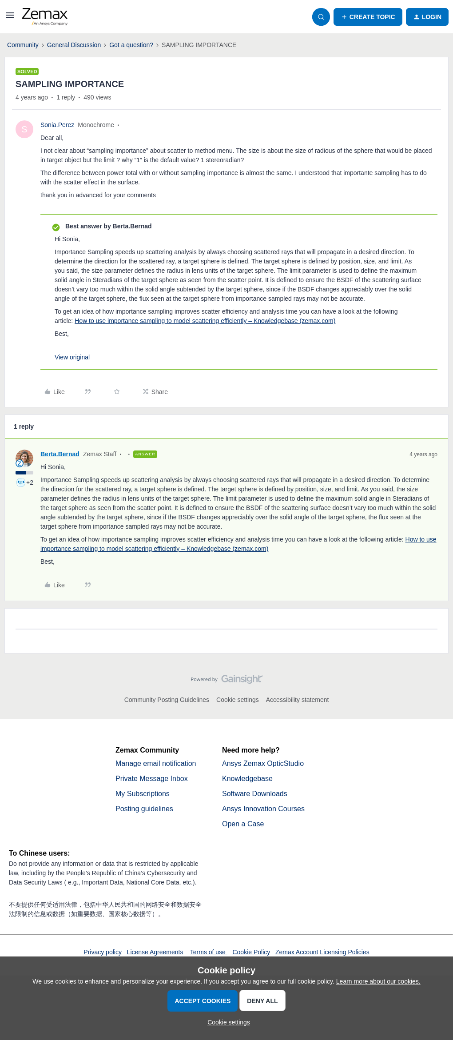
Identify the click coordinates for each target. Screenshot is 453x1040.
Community (23, 44)
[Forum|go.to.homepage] (45, 17)
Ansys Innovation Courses (263, 809)
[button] (9, 18)
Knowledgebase (247, 778)
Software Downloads (254, 793)
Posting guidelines (144, 809)
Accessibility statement (297, 699)
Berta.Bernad (59, 454)
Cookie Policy (251, 952)
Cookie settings (237, 699)
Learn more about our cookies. (378, 981)
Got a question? (131, 44)
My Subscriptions (142, 793)
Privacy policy (102, 952)
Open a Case (243, 824)
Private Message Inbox (151, 778)
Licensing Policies (344, 952)
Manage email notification (155, 763)
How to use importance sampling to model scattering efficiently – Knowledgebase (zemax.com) (205, 320)
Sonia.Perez (57, 124)
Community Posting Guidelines (166, 699)
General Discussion (74, 44)
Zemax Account (296, 952)
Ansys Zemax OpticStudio (263, 763)
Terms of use (208, 952)
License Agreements (155, 952)
